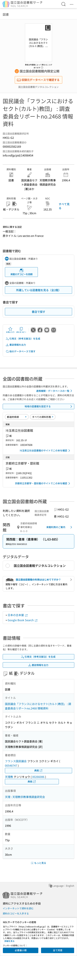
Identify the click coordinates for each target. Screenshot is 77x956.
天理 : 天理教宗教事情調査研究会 (25, 797)
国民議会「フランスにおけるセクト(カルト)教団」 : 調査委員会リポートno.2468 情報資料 (38, 706)
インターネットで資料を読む (18, 908)
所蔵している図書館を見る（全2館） (38, 290)
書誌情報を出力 (16, 345)
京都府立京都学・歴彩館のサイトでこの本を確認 (43, 483)
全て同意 (57, 950)
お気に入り (10, 330)
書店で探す (38, 312)
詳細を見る (9, 940)
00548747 (11, 765)
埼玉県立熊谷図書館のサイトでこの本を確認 (45, 451)
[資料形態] (42, 417)
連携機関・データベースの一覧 (54, 391)
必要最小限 (21, 950)
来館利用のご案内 (59, 527)
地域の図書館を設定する (49, 406)
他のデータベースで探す (20, 351)
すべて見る (64, 206)
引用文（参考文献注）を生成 (23, 338)
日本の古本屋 (18, 615)
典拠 (38, 770)
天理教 (9, 777)
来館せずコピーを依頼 (21, 272)
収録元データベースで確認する (38, 80)
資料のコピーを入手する (16, 913)
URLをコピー (21, 330)
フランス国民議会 (16, 761)
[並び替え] (17, 417)
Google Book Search (23, 620)
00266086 (38, 777)
